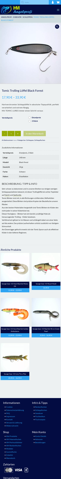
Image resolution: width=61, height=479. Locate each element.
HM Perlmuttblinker (14, 442)
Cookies (9, 407)
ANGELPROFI (6, 17)
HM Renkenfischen (13, 445)
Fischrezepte (40, 419)
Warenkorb (10, 458)
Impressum (10, 416)
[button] (57, 27)
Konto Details (40, 436)
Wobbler (9, 449)
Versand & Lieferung (14, 422)
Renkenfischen (41, 407)
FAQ (8, 413)
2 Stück (35, 121)
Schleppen (27, 17)
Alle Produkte (11, 436)
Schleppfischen (39, 140)
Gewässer (39, 413)
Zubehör (17, 17)
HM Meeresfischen (13, 439)
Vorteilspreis (7, 118)
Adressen (39, 439)
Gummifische (11, 452)
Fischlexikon (40, 416)
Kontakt (9, 419)
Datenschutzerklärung (15, 410)
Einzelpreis (36, 117)
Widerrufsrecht (12, 426)
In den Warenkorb (35, 133)
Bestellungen (40, 442)
